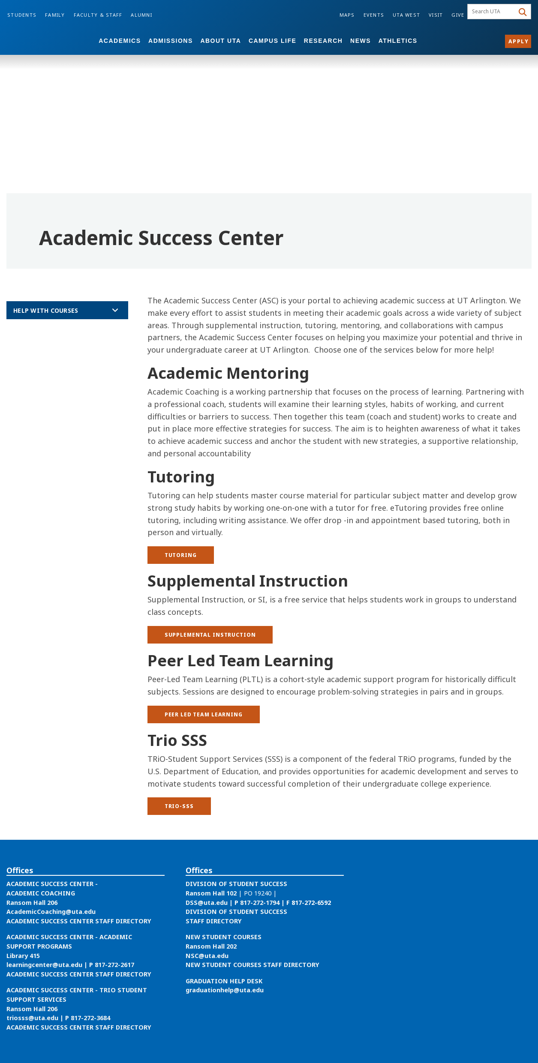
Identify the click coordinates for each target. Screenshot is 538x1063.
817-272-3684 (90, 1018)
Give (457, 15)
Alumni (141, 15)
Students (21, 15)
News (360, 40)
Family (55, 15)
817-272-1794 (260, 902)
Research (323, 40)
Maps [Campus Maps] (347, 15)
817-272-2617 (114, 965)
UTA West (406, 15)
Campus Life (272, 40)
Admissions (170, 40)
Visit (436, 15)
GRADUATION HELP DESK (224, 981)
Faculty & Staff (98, 15)
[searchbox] (492, 11)
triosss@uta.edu (32, 1018)
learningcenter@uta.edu (44, 965)
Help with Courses (45, 310)
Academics (120, 40)
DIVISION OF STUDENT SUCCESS (236, 884)
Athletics (398, 40)
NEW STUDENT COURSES (223, 937)
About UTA (220, 40)
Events (374, 15)
